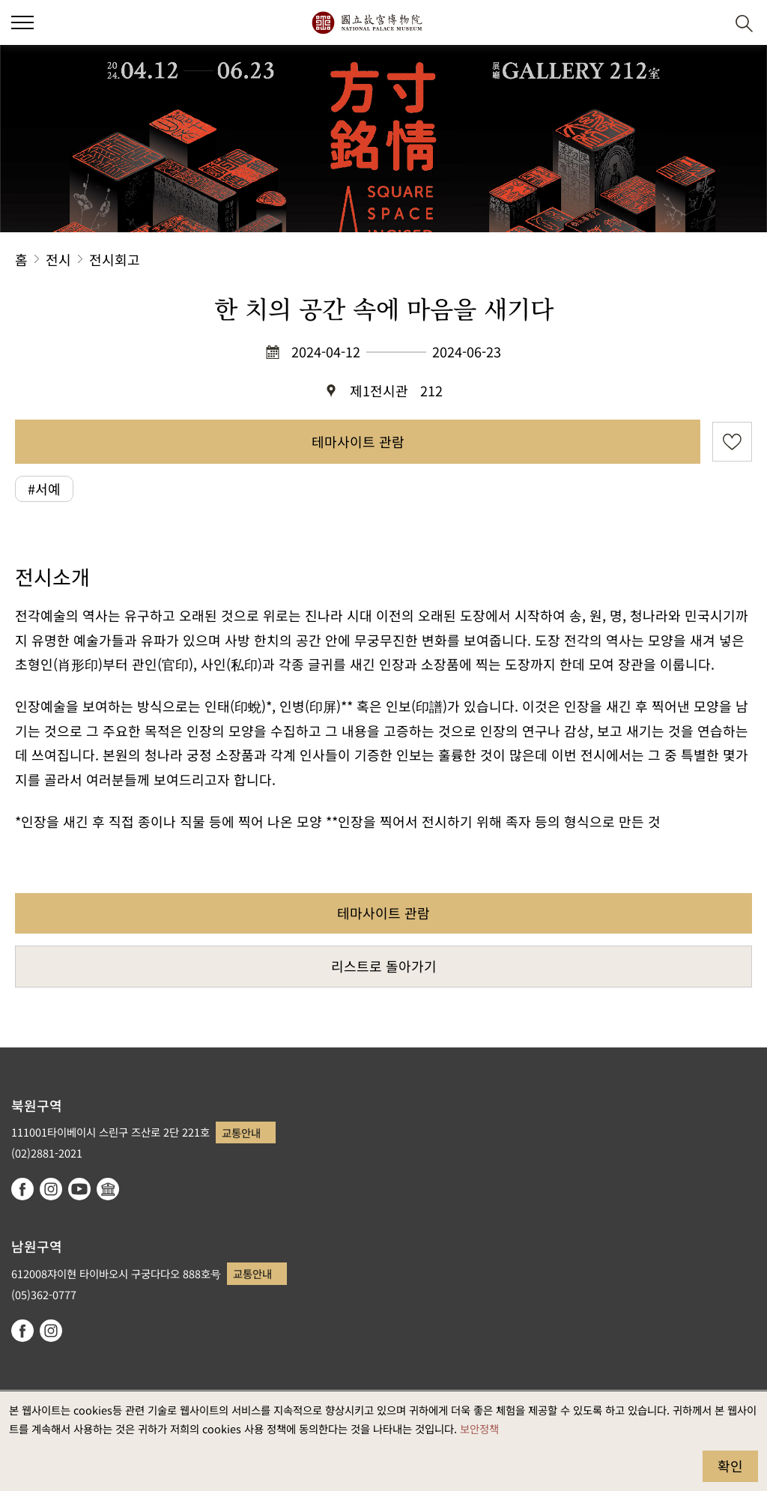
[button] (707, 23)
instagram (51, 1189)
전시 (58, 259)
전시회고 (114, 259)
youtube (79, 1189)
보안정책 (479, 1428)
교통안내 (241, 1132)
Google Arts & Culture (108, 1189)
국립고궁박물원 (366, 22)
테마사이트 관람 (358, 441)
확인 (730, 1465)
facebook (22, 1189)
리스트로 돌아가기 (384, 966)
